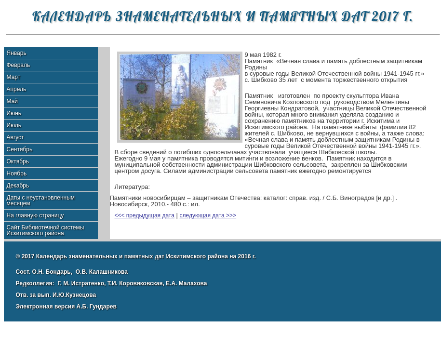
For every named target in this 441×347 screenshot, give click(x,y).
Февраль (18, 65)
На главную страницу (35, 215)
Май (12, 101)
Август (15, 137)
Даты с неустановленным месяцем (41, 200)
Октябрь (18, 161)
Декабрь (18, 185)
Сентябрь (20, 149)
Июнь (14, 113)
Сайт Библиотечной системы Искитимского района (45, 230)
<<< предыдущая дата (144, 215)
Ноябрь (17, 173)
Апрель (17, 89)
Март (14, 77)
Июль (14, 125)
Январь (17, 53)
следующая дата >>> (208, 215)
